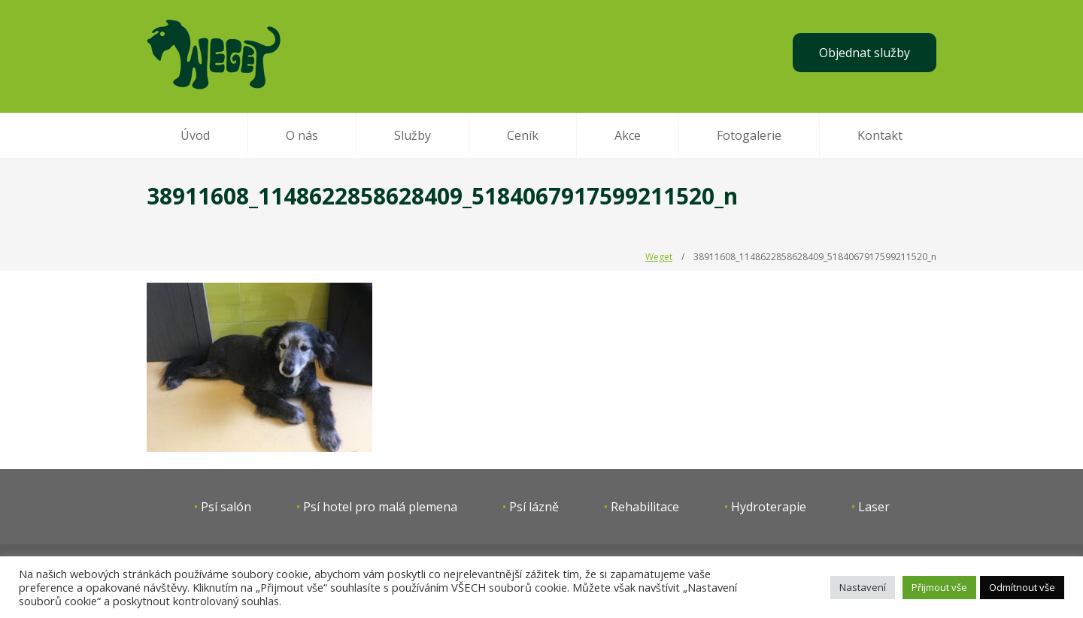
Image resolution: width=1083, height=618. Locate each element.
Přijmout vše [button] (939, 587)
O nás (302, 135)
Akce (627, 135)
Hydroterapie (768, 506)
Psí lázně (534, 506)
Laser (874, 506)
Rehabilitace (645, 506)
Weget (658, 256)
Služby (412, 135)
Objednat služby (864, 52)
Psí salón (226, 506)
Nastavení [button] (862, 587)
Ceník (522, 135)
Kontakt (879, 135)
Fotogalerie (749, 135)
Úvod (195, 135)
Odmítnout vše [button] (1022, 587)
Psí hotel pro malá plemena (380, 506)
